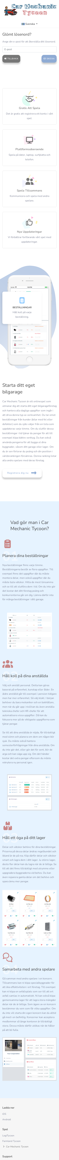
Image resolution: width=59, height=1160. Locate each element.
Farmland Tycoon (11, 1141)
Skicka (49, 58)
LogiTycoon (8, 1135)
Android (6, 1119)
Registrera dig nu (22, 472)
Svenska (28, 24)
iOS (4, 1114)
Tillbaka (11, 58)
